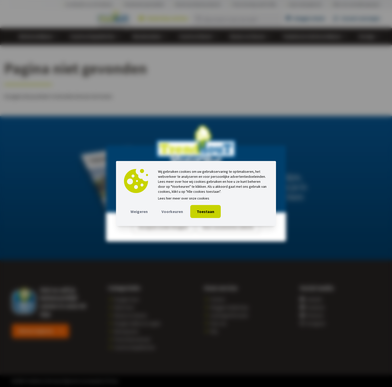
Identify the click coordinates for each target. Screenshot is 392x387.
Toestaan (205, 211)
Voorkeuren (172, 211)
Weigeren (139, 211)
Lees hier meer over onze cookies (183, 198)
